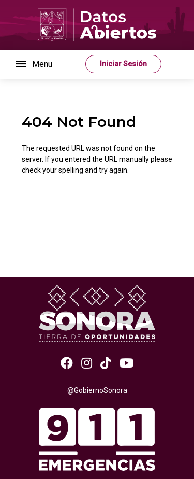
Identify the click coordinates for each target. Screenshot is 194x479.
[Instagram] (86, 363)
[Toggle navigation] (33, 64)
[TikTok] (105, 363)
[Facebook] (67, 363)
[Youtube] (126, 363)
